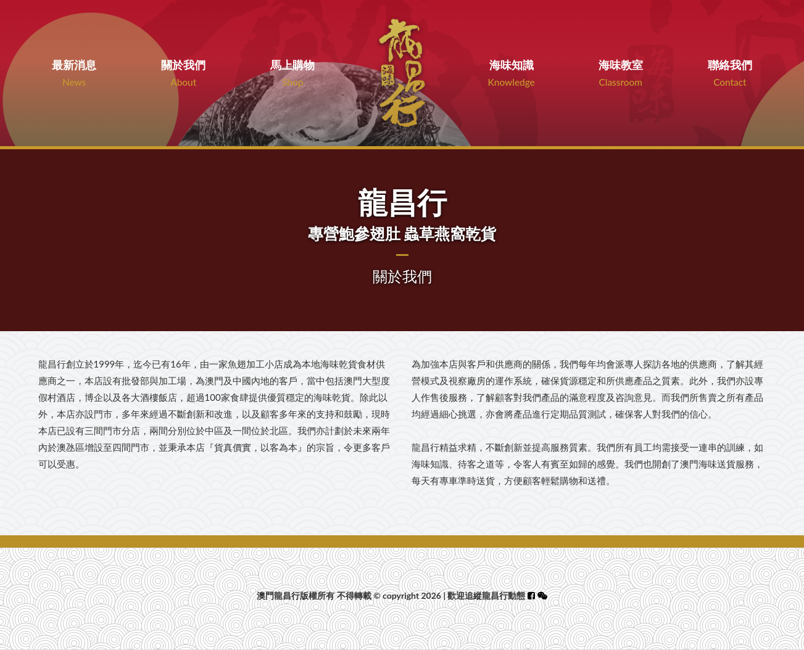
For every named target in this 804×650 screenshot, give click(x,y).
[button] (542, 595)
